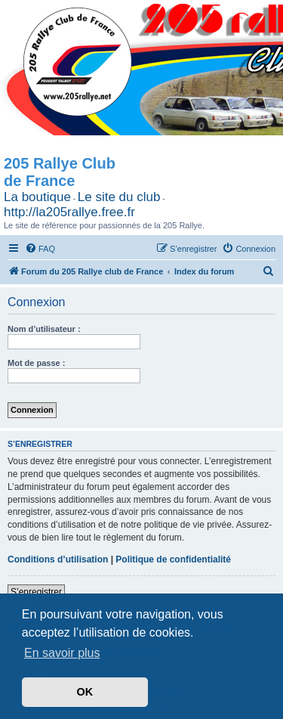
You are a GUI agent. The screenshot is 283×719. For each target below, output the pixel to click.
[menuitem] (40, 249)
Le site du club (119, 197)
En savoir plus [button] (62, 652)
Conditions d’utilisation (58, 559)
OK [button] (85, 692)
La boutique (37, 197)
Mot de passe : (36, 362)
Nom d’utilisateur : (44, 328)
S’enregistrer (36, 592)
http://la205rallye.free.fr (69, 212)
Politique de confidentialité (173, 559)
